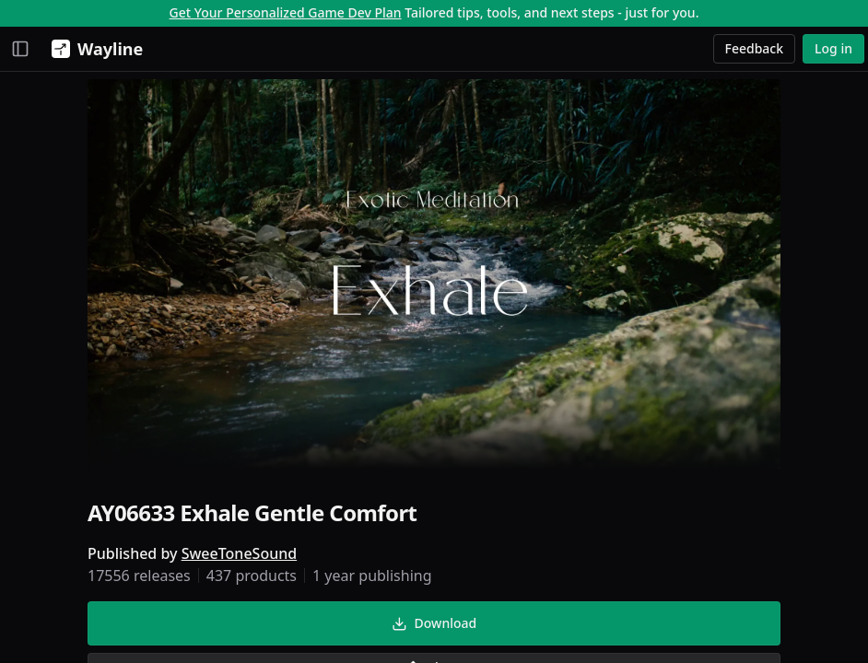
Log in (833, 48)
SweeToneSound (240, 553)
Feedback (754, 48)
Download (434, 623)
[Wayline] (93, 48)
